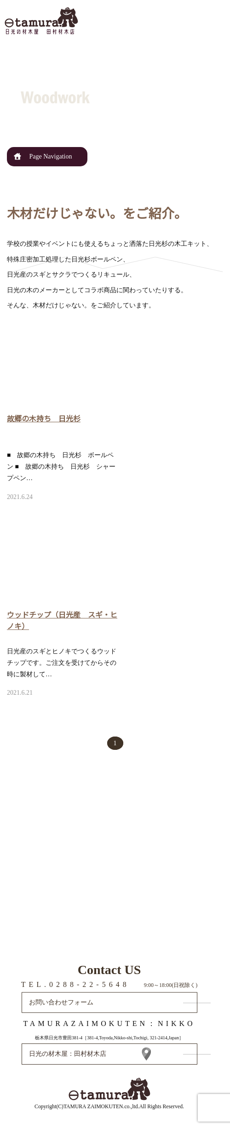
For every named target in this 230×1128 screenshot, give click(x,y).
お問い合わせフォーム (61, 1002)
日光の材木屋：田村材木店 (67, 1053)
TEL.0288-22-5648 (75, 984)
